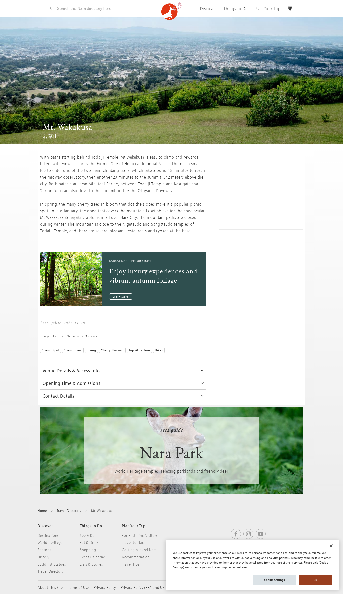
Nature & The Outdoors (82, 336)
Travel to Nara (133, 542)
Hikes (159, 350)
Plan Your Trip (268, 8)
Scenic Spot (50, 350)
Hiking (91, 350)
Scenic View (73, 350)
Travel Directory (69, 510)
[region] (252, 565)
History (43, 556)
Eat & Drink (89, 542)
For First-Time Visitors (140, 535)
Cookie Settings (274, 580)
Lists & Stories (91, 564)
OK (315, 580)
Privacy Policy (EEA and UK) (143, 587)
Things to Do (236, 8)
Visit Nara (171, 11)
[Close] (331, 545)
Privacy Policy (105, 587)
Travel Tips (130, 564)
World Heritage (50, 542)
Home (42, 510)
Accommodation (136, 556)
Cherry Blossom (112, 350)
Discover (208, 8)
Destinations (48, 535)
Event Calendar (92, 556)
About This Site (50, 587)
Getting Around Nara (139, 549)
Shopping (88, 549)
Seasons (44, 549)
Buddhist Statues (52, 564)
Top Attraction (139, 350)
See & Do (87, 535)
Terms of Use (78, 587)
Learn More (121, 296)
